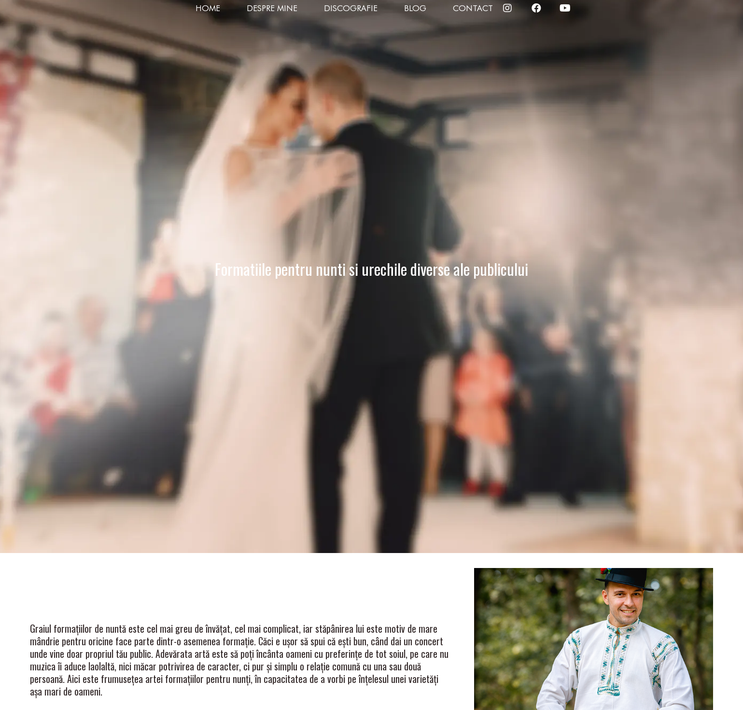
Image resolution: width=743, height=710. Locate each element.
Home (208, 8)
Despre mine (272, 8)
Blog (415, 8)
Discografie (351, 8)
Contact (473, 8)
